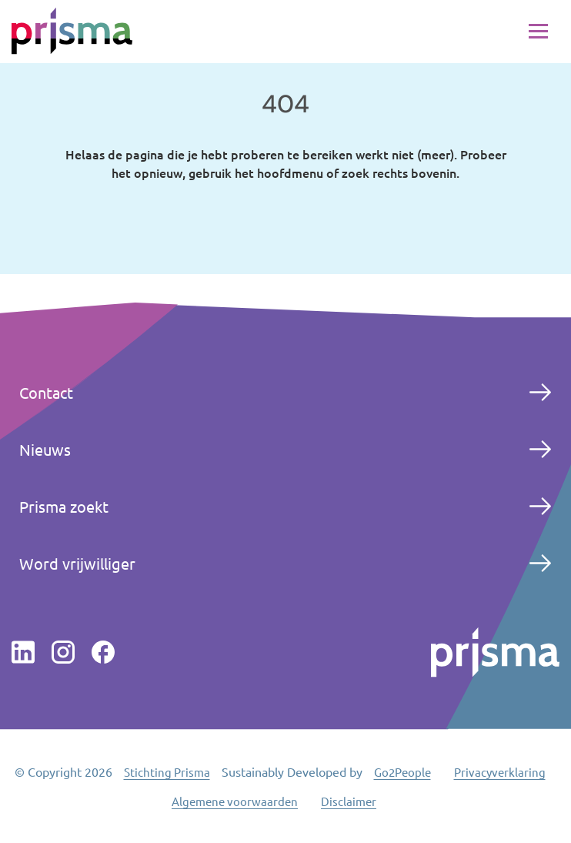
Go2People (402, 771)
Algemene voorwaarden (235, 801)
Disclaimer (348, 801)
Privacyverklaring (500, 771)
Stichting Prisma (167, 771)
